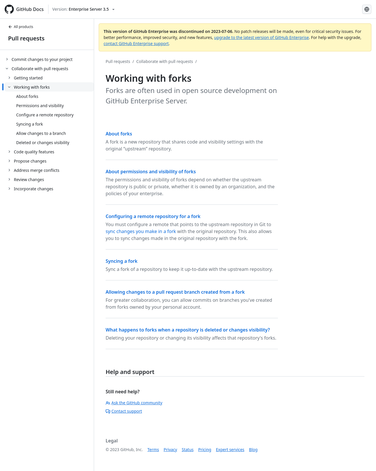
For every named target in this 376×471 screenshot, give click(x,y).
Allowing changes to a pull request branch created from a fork (175, 292)
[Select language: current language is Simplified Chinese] (366, 9)
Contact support (124, 411)
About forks (119, 134)
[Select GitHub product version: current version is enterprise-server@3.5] (83, 9)
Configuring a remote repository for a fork (153, 216)
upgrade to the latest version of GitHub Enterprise (261, 37)
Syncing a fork (121, 261)
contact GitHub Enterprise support (136, 43)
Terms (153, 449)
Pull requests (26, 38)
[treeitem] (49, 59)
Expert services (230, 449)
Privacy (170, 449)
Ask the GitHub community (134, 402)
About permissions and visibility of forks (151, 171)
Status (188, 449)
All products (20, 26)
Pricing (204, 449)
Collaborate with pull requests (164, 61)
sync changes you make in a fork (141, 231)
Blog (253, 449)
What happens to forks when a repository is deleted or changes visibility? (188, 330)
